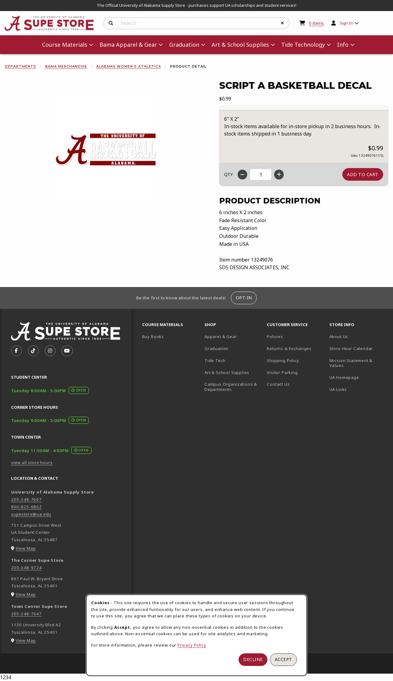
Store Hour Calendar (358, 348)
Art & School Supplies (226, 372)
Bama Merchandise (66, 66)
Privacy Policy (191, 645)
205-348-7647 (26, 613)
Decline (253, 659)
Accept (283, 659)
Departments (20, 66)
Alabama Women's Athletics (128, 66)
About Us (338, 336)
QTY (228, 174)
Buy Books (153, 336)
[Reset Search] (282, 23)
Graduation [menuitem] (184, 44)
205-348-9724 (26, 567)
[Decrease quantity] (242, 174)
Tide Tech (214, 360)
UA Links (338, 389)
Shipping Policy (283, 360)
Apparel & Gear (220, 336)
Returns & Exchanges (289, 348)
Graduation (216, 348)
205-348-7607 (26, 499)
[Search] (111, 23)
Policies (275, 336)
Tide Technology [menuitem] (303, 44)
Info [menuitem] (342, 44)
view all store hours (32, 462)
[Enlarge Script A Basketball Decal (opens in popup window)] (104, 147)
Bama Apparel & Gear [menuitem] (128, 44)
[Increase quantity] (279, 174)
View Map (26, 548)
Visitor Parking (282, 372)
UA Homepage (358, 377)
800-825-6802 (26, 507)
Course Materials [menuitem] (64, 44)
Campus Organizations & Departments (233, 386)
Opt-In (244, 298)
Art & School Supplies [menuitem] (240, 44)
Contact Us (278, 384)
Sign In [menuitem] (346, 23)
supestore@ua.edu (31, 514)
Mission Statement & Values (351, 363)
